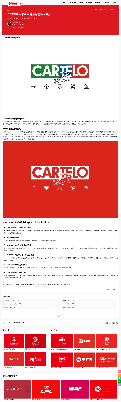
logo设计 (30, 222)
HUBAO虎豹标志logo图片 (68, 300)
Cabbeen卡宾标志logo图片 (68, 304)
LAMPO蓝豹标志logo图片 (68, 307)
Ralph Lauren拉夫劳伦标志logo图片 (12, 304)
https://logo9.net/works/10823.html (39, 284)
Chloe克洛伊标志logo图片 (10, 307)
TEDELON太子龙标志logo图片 (11, 300)
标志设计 (17, 119)
